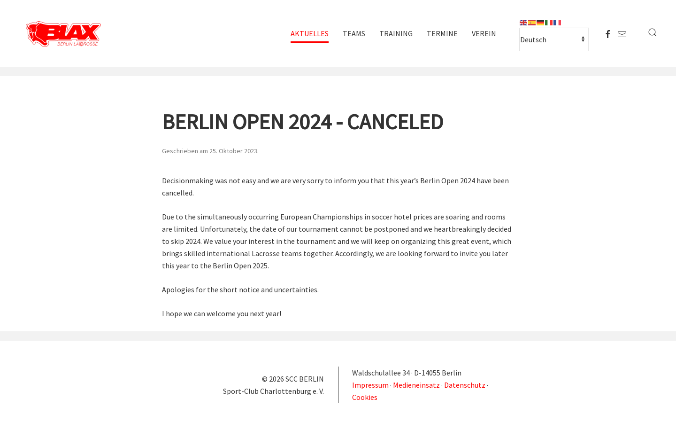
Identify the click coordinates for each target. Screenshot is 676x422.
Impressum (371, 385)
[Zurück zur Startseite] (66, 35)
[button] (652, 32)
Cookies (364, 397)
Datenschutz (464, 385)
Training (396, 33)
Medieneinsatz (416, 385)
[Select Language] (554, 39)
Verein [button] (484, 33)
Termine (442, 33)
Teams (354, 33)
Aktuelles (310, 33)
